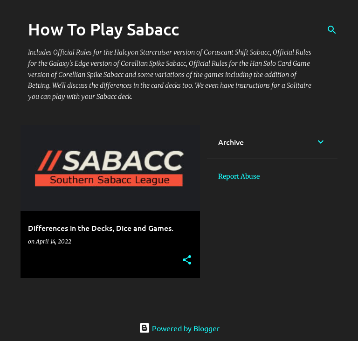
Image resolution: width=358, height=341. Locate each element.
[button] (187, 260)
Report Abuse (239, 176)
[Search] (331, 30)
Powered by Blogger (179, 328)
